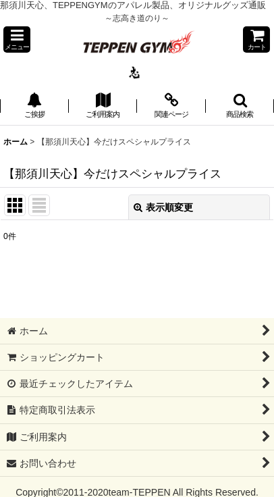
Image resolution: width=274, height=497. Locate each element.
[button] (16, 39)
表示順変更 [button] (163, 207)
